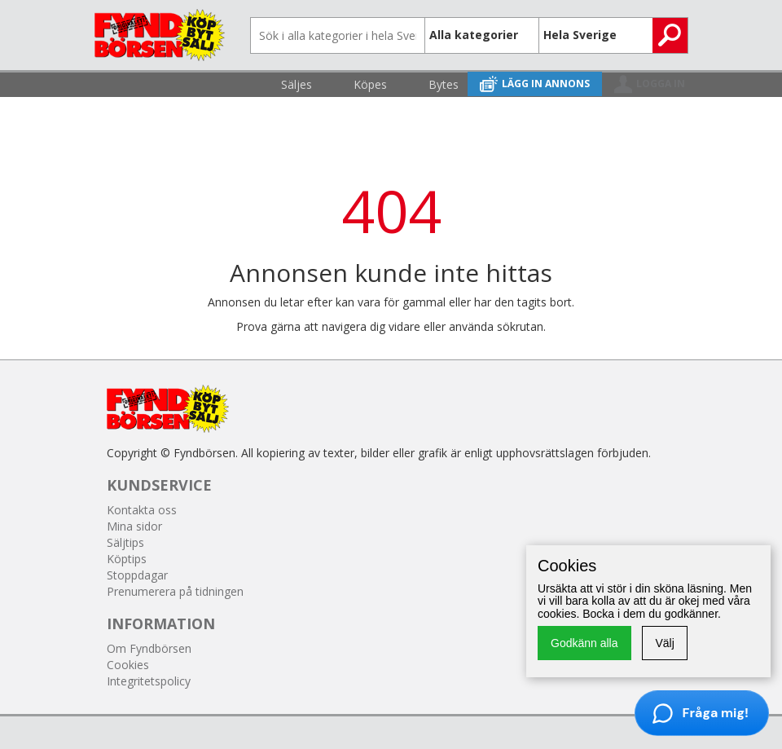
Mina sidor (134, 526)
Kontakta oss (142, 510)
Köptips (127, 558)
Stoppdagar (137, 575)
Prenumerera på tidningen (175, 591)
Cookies (128, 664)
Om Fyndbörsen (149, 648)
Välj (664, 643)
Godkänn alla (584, 643)
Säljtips (125, 542)
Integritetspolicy (149, 681)
